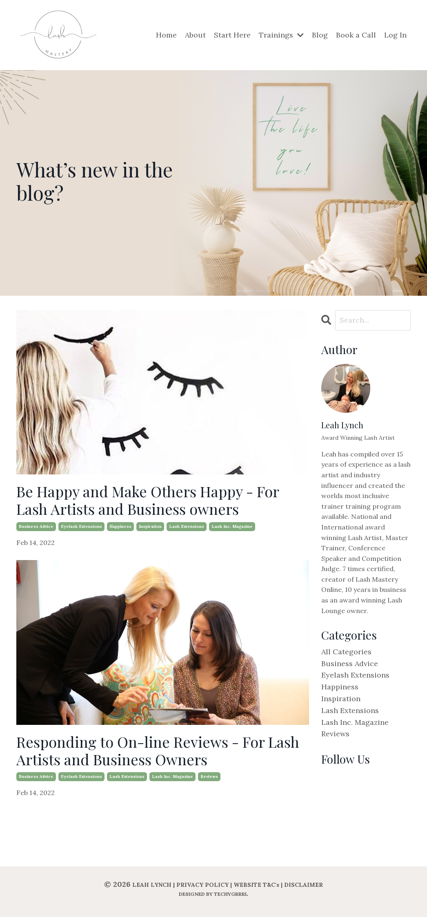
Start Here (232, 35)
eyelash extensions (81, 526)
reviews (209, 776)
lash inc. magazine (232, 526)
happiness (120, 526)
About (195, 35)
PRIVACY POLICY (202, 884)
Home (166, 35)
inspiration (150, 526)
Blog (320, 35)
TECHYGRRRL (231, 894)
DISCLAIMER (303, 884)
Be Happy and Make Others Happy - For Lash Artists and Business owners (147, 500)
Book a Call (356, 35)
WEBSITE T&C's (256, 884)
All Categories (346, 651)
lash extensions (186, 526)
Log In (395, 35)
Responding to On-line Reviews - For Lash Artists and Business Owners (157, 750)
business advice (36, 526)
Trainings (281, 35)
